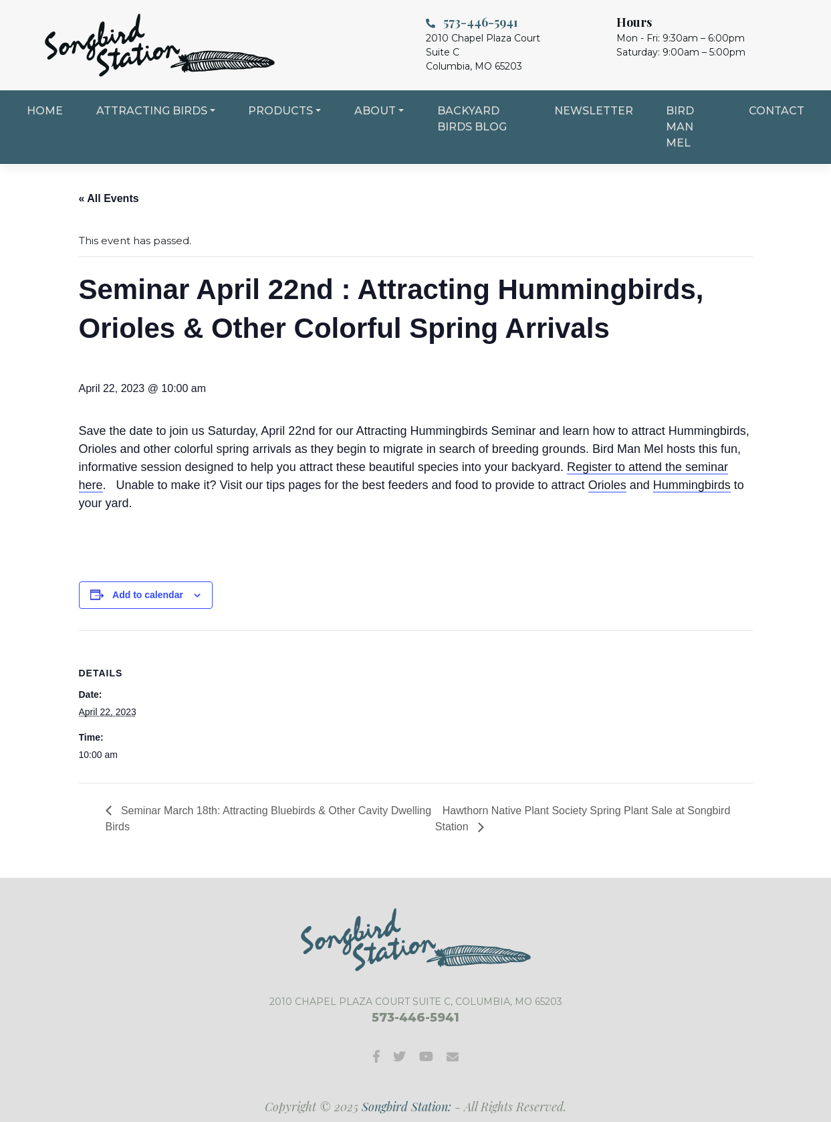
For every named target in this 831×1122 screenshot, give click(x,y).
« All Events (109, 198)
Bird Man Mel (680, 126)
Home (45, 110)
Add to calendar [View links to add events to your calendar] (147, 594)
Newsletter (593, 110)
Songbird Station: (406, 1107)
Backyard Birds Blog (472, 118)
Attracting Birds (151, 110)
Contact (776, 110)
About (375, 110)
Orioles (607, 485)
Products (280, 110)
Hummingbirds (692, 485)
